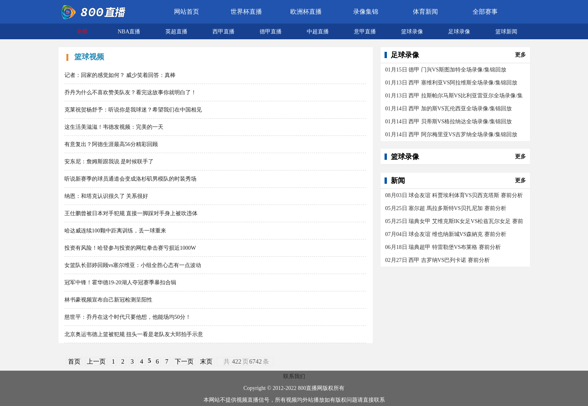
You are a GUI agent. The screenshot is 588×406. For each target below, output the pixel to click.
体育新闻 (425, 11)
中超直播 (318, 32)
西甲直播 (223, 32)
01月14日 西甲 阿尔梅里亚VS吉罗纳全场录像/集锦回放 (451, 134)
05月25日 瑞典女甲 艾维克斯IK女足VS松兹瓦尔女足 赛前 (454, 221)
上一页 (96, 361)
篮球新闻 (506, 32)
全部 (82, 32)
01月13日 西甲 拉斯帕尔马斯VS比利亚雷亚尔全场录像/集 (454, 96)
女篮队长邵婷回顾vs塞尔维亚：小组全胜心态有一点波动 (132, 265)
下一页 (184, 361)
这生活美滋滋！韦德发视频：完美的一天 (113, 127)
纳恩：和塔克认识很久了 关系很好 (106, 196)
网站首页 (186, 11)
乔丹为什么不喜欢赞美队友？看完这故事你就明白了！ (130, 92)
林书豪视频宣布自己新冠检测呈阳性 (108, 300)
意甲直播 (365, 32)
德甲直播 (271, 32)
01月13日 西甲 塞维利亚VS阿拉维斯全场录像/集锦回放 (451, 83)
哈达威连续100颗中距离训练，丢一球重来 (115, 231)
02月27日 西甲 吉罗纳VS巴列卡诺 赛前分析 (437, 260)
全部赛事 (485, 11)
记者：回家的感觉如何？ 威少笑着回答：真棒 (120, 75)
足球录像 (459, 32)
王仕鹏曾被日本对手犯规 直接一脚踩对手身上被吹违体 (131, 213)
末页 (206, 361)
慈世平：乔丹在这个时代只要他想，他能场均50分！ (127, 317)
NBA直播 (129, 32)
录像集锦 (365, 11)
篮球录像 (412, 32)
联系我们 (294, 376)
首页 (74, 361)
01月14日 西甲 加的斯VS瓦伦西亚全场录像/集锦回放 (448, 109)
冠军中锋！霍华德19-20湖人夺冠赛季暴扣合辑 (120, 282)
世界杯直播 (246, 11)
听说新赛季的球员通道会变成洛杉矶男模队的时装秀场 (130, 179)
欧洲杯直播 (306, 11)
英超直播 (176, 32)
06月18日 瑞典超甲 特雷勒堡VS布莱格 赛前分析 (443, 247)
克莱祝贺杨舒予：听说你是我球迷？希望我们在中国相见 (133, 110)
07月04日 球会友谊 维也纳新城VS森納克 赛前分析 (445, 234)
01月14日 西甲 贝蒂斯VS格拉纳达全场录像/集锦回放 (448, 121)
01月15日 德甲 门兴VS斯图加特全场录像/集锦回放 (446, 70)
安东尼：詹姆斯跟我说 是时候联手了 (109, 162)
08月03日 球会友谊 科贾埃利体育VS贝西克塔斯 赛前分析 (454, 195)
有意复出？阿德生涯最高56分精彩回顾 (111, 144)
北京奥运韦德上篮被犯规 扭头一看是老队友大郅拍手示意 (133, 334)
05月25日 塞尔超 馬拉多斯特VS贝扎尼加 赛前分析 (445, 208)
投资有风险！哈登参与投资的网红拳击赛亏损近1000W (130, 248)
